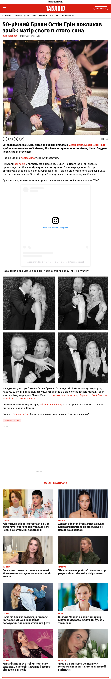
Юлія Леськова (10, 36)
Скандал (17, 16)
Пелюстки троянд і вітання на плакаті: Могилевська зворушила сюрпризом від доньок (27, 573)
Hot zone (53, 16)
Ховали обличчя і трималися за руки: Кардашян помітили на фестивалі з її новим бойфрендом (81, 527)
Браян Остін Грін (94, 145)
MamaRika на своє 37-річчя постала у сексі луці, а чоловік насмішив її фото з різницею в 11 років (27, 666)
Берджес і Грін (21, 414)
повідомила (28, 157)
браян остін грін (12, 421)
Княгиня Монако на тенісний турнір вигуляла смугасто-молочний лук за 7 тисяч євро (81, 620)
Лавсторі (43, 16)
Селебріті (6, 16)
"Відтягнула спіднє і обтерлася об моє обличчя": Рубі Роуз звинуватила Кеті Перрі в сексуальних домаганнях (26, 527)
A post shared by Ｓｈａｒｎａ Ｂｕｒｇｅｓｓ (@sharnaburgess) (55, 262)
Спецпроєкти (67, 16)
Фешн (26, 16)
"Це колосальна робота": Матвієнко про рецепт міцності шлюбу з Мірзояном (82, 572)
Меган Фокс (75, 145)
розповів (19, 163)
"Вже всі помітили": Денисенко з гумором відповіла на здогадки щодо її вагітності (82, 666)
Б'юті (33, 16)
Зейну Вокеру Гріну (50, 404)
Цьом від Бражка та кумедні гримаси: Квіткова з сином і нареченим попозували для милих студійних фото (26, 620)
